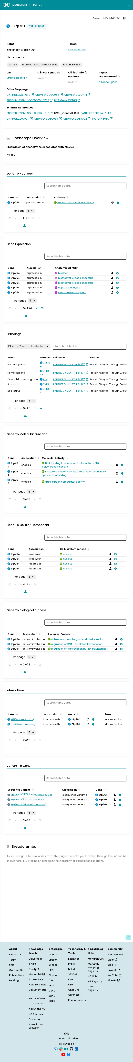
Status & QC (36, 979)
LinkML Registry (93, 988)
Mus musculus (77, 49)
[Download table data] (23, 225)
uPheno (53, 964)
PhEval (72, 964)
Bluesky (114, 980)
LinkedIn (114, 970)
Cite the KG (36, 1003)
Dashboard (35, 1019)
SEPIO (52, 996)
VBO (51, 985)
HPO (51, 970)
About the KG (37, 1008)
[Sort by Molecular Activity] (67, 457)
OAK (70, 979)
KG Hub (92, 976)
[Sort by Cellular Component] (88, 548)
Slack (112, 959)
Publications (16, 975)
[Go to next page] (36, 308)
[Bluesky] (68, 1054)
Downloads (35, 958)
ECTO (52, 1001)
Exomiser (73, 958)
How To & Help (37, 984)
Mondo (53, 954)
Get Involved (115, 954)
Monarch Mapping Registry (93, 967)
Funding (14, 980)
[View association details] (117, 202)
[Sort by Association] (43, 197)
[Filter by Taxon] (28, 346)
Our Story (15, 954)
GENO (52, 990)
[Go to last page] (41, 308)
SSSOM (72, 974)
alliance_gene (108, 82)
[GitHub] (71, 1048)
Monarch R (37, 974)
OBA (51, 980)
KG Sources (36, 1014)
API (32, 964)
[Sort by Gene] (16, 197)
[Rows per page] (30, 211)
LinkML (72, 969)
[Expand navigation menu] (129, 5)
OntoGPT (73, 989)
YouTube (114, 975)
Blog (112, 964)
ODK (70, 984)
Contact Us (16, 970)
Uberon (53, 959)
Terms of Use (37, 998)
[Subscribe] (55, 1048)
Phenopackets (77, 1000)
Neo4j (34, 969)
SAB (11, 964)
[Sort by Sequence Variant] (32, 789)
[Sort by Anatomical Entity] (80, 267)
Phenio (53, 975)
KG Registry (95, 981)
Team (12, 959)
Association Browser (36, 1026)
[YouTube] (63, 1054)
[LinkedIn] (76, 1048)
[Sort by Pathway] (67, 197)
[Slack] (60, 1048)
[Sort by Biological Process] (72, 633)
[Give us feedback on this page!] (128, 937)
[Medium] (66, 1048)
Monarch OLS (96, 958)
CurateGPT (75, 995)
